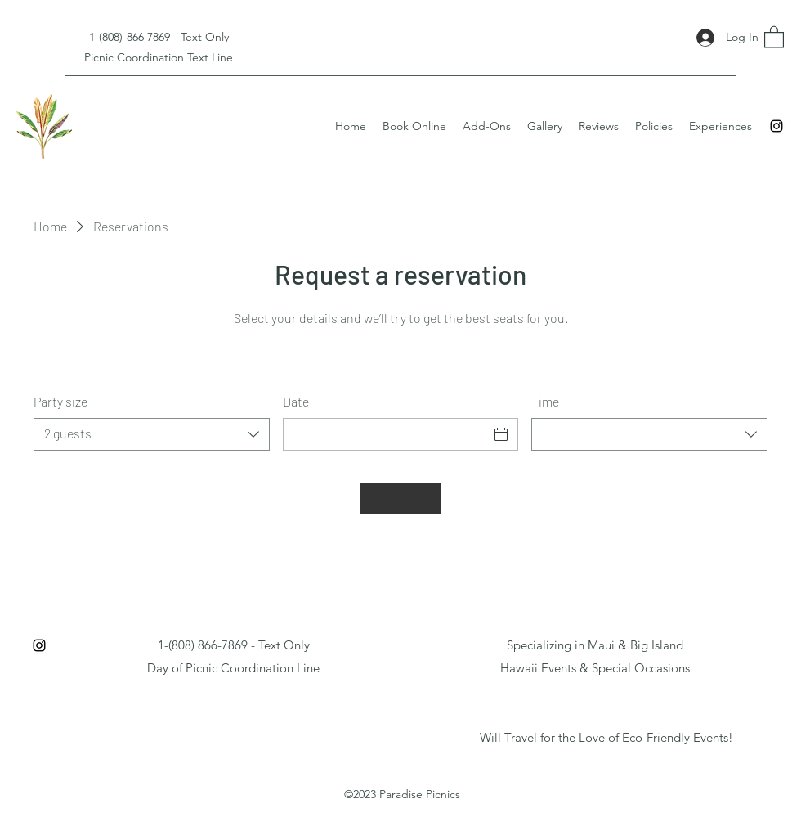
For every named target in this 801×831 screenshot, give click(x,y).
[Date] (386, 434)
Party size (60, 401)
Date (296, 401)
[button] (774, 36)
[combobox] (152, 434)
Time (545, 401)
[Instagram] (776, 126)
